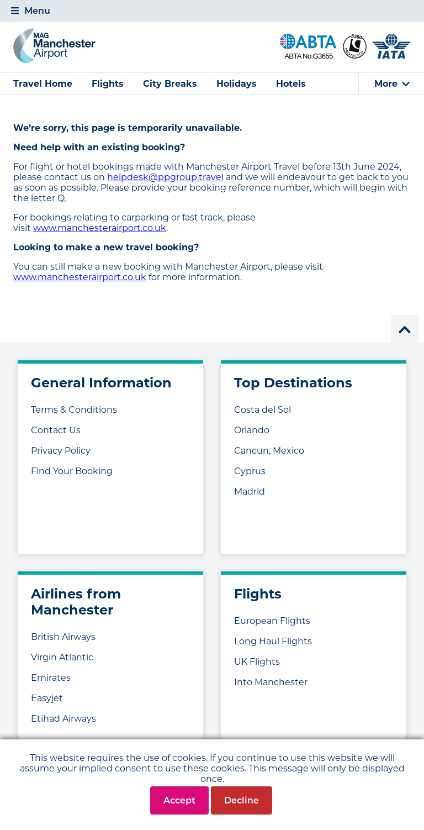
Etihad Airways (63, 718)
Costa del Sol (262, 410)
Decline (241, 800)
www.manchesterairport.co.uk (99, 228)
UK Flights (257, 661)
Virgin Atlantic (62, 657)
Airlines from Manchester (76, 602)
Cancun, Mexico (269, 450)
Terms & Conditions (74, 410)
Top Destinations (293, 383)
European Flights (272, 621)
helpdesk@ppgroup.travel (165, 177)
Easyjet (47, 698)
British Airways (63, 637)
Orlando (251, 430)
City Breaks (170, 83)
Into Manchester (271, 682)
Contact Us (56, 430)
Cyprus (250, 471)
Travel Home (42, 83)
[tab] (212, 11)
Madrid (249, 491)
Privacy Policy (61, 450)
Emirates (51, 678)
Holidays (236, 83)
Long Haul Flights (273, 641)
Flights (108, 83)
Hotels (291, 83)
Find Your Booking (72, 471)
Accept (179, 800)
